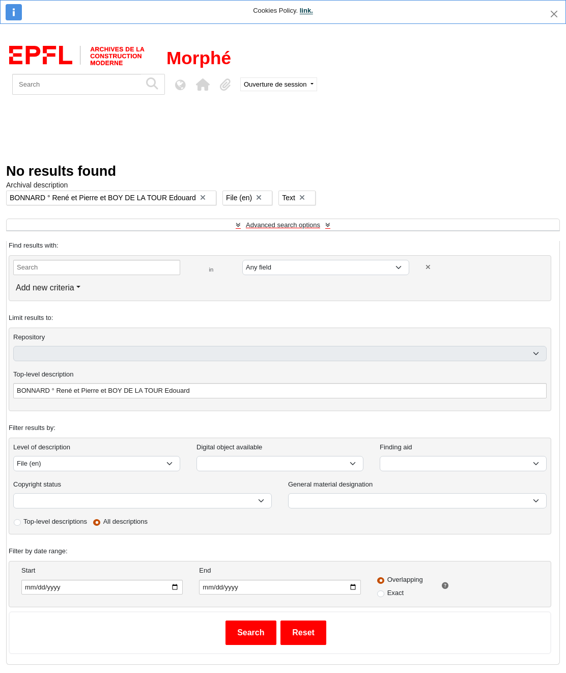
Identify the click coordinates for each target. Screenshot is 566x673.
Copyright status (37, 484)
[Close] (554, 14)
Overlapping (405, 579)
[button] (202, 84)
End (205, 570)
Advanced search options (283, 225)
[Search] (76, 84)
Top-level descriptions (55, 521)
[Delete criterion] (428, 267)
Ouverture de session (276, 84)
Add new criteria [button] (45, 287)
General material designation (330, 484)
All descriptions (125, 521)
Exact (395, 593)
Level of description (41, 447)
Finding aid (396, 447)
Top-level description (43, 374)
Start (28, 570)
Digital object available (229, 447)
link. (306, 10)
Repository (29, 337)
